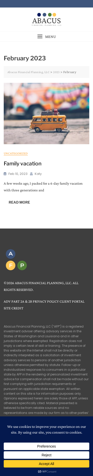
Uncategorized (16, 153)
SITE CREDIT (13, 308)
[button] (46, 36)
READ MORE (19, 202)
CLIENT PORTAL (72, 301)
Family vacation (22, 163)
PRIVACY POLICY (46, 301)
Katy (38, 173)
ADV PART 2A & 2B (18, 301)
